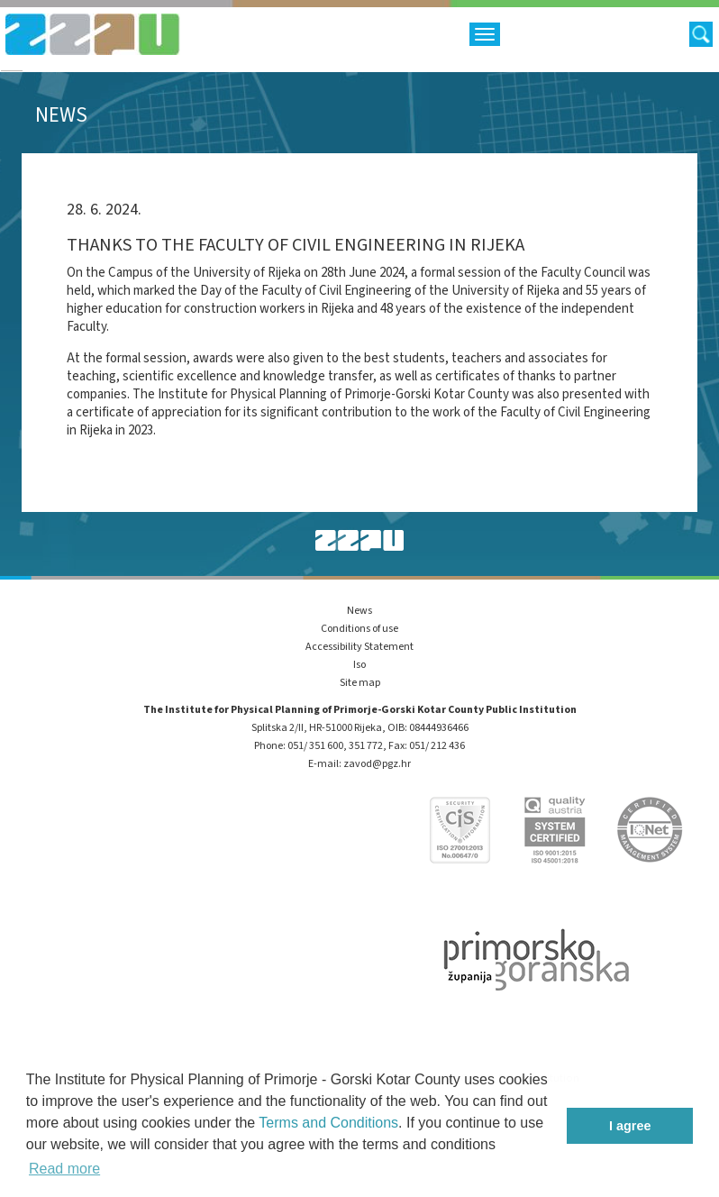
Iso (359, 664)
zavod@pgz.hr (377, 764)
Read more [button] (64, 1168)
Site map (360, 682)
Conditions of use (359, 628)
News (359, 610)
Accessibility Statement (359, 646)
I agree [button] (630, 1126)
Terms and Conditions (328, 1122)
